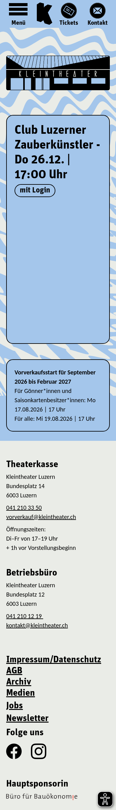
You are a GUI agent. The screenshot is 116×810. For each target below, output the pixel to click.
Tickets (68, 14)
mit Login (35, 190)
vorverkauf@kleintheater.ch (41, 517)
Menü (18, 13)
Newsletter (27, 719)
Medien (20, 693)
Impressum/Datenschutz (53, 660)
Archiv (18, 682)
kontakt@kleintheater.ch (37, 625)
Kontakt (98, 14)
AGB (14, 671)
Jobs (14, 706)
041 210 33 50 (24, 507)
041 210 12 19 (24, 616)
